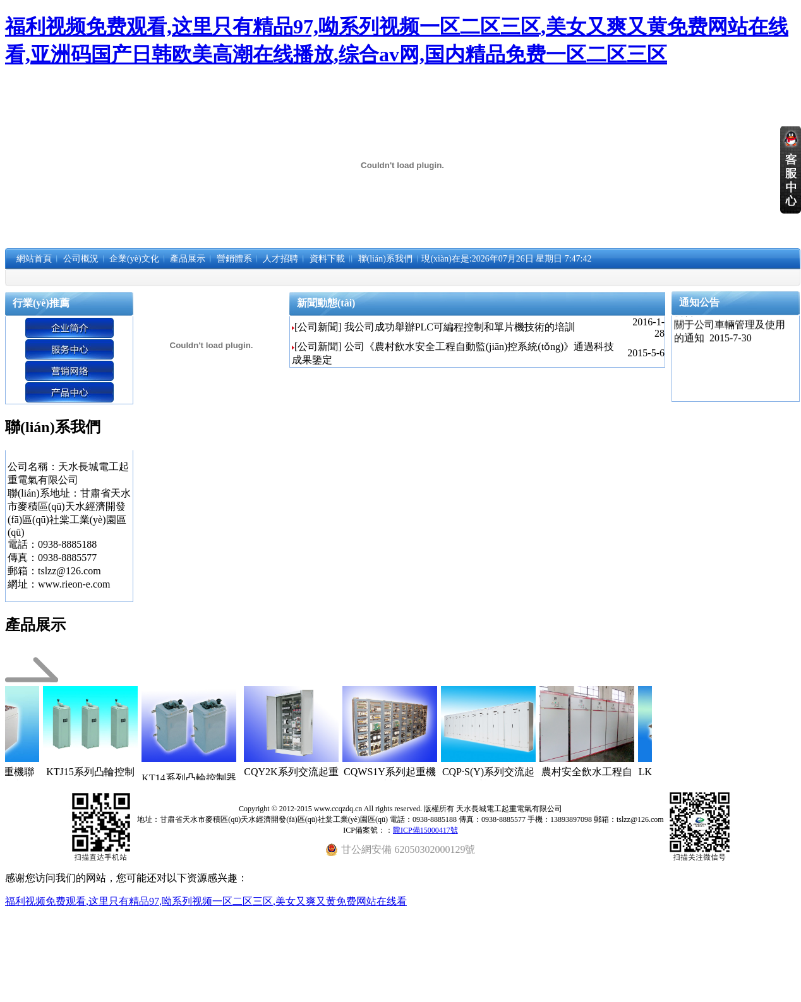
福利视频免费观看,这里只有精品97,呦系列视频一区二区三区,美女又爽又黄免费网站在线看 (206, 901)
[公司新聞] (318, 327)
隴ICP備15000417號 (425, 830)
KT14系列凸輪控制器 (209, 778)
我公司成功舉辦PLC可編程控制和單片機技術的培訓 (459, 327)
